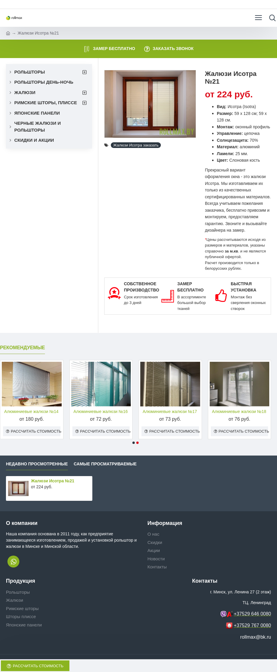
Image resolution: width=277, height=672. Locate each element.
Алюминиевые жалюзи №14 (31, 411)
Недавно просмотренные (37, 463)
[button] (134, 443)
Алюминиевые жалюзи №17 (170, 411)
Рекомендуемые (22, 347)
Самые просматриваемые (105, 463)
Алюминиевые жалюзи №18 (239, 411)
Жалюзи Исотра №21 (52, 480)
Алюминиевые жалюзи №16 (101, 411)
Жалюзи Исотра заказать (135, 145)
